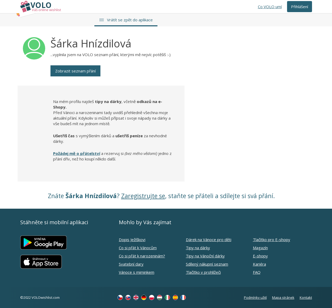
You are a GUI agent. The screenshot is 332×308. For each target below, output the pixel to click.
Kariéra (259, 264)
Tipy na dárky (198, 247)
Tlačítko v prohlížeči (203, 272)
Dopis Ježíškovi (132, 239)
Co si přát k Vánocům (138, 247)
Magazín (260, 247)
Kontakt (306, 297)
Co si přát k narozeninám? (142, 255)
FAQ (257, 272)
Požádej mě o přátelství (76, 153)
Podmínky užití (255, 297)
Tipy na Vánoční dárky (205, 255)
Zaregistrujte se (143, 196)
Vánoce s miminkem (136, 272)
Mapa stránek (283, 297)
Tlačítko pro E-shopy (271, 239)
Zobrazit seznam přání (75, 71)
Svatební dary (131, 264)
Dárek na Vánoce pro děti (208, 239)
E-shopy (260, 255)
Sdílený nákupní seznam (207, 264)
